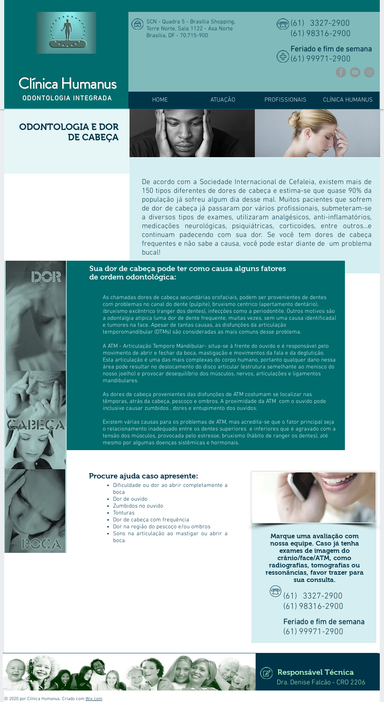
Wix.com (93, 699)
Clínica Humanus (67, 83)
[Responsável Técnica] (314, 671)
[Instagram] (369, 72)
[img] (192, 133)
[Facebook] (341, 72)
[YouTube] (355, 72)
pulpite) (200, 304)
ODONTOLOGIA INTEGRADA (67, 98)
